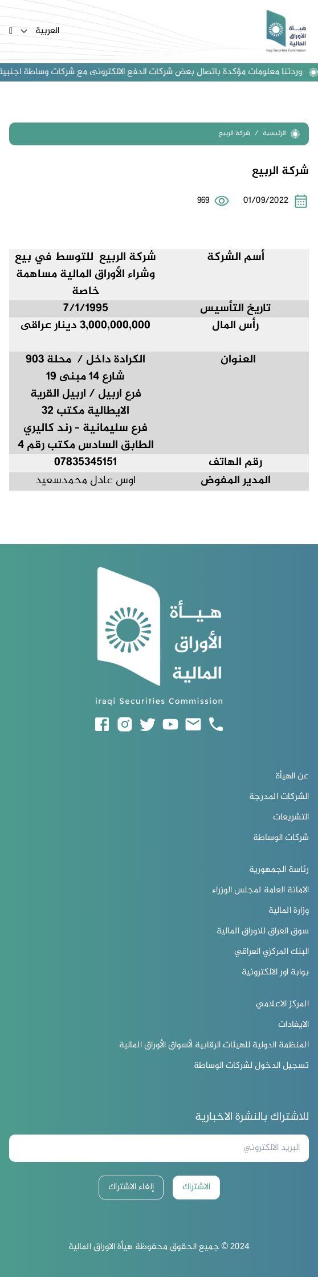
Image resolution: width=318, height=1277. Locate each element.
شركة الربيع (234, 134)
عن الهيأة (292, 777)
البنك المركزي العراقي (271, 952)
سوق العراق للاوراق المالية (263, 932)
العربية (38, 31)
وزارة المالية (288, 911)
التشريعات (291, 818)
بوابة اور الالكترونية (275, 973)
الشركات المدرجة (279, 797)
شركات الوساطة (281, 838)
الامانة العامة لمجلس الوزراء (260, 890)
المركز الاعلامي (282, 1004)
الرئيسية (281, 134)
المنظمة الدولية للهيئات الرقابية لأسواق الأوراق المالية (214, 1045)
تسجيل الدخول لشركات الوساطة (251, 1066)
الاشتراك (196, 1187)
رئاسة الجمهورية (279, 870)
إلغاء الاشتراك (131, 1187)
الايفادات (293, 1025)
